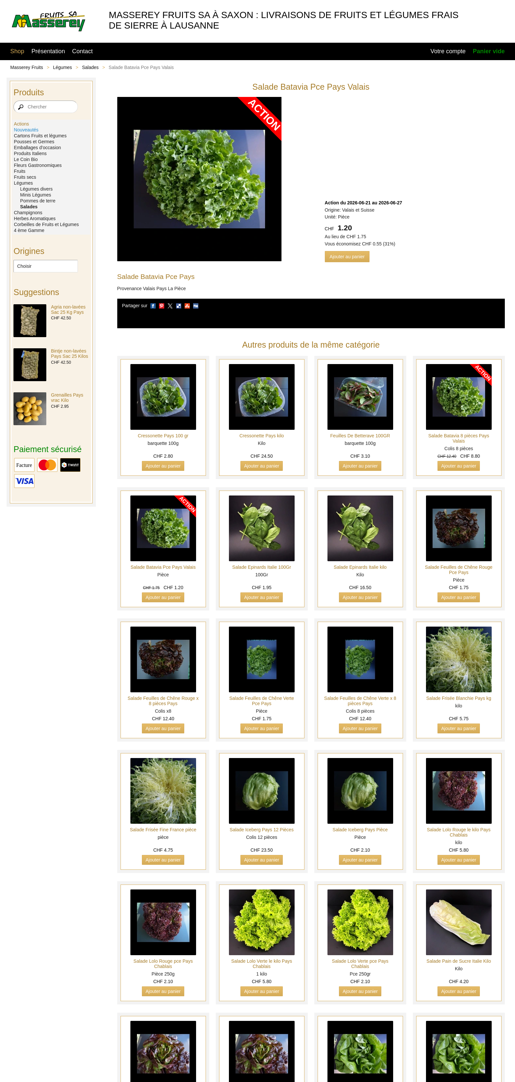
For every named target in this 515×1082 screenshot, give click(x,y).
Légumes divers (36, 189)
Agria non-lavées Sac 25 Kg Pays (68, 309)
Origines (28, 251)
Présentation (48, 51)
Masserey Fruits (26, 67)
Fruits (19, 171)
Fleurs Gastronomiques (38, 165)
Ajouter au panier (347, 256)
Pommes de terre (37, 200)
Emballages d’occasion (37, 147)
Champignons (28, 212)
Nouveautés (26, 129)
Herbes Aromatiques (35, 218)
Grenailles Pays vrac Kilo (67, 397)
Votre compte (448, 51)
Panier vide (489, 51)
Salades (90, 67)
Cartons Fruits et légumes (40, 135)
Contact (82, 51)
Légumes (62, 67)
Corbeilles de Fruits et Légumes (46, 224)
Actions (21, 124)
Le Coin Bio (25, 159)
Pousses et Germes (34, 141)
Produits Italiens (30, 153)
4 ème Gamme (29, 230)
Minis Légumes (35, 195)
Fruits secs (25, 177)
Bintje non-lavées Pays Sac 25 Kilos (69, 353)
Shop (17, 51)
